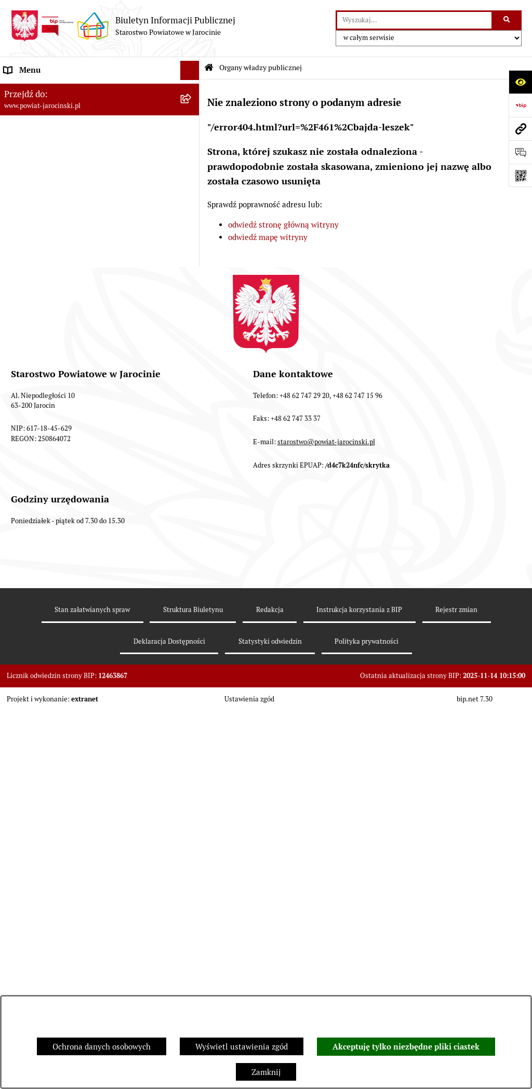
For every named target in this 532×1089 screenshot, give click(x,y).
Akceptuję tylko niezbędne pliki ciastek (406, 1047)
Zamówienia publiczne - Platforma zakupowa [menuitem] (83, 369)
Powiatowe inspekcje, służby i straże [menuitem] (68, 252)
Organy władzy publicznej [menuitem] (49, 90)
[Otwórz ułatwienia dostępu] (520, 82)
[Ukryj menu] (190, 71)
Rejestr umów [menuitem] (28, 420)
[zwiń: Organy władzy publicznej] (191, 90)
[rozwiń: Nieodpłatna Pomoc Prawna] (191, 592)
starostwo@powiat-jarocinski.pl (326, 831)
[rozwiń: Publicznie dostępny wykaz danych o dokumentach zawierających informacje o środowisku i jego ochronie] (191, 517)
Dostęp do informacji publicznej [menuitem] (60, 311)
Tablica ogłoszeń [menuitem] (33, 350)
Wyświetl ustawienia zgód (241, 1047)
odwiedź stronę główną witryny (283, 225)
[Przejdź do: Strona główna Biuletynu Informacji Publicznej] (209, 68)
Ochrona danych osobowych (101, 1047)
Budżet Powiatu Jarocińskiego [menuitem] (57, 272)
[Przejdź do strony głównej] (122, 26)
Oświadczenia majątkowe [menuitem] (49, 439)
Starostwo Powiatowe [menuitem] (42, 213)
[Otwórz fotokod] (520, 175)
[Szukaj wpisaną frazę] (507, 20)
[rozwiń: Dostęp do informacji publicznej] (191, 311)
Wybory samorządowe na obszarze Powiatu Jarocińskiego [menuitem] (79, 566)
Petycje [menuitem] (17, 611)
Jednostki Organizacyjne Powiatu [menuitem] (63, 233)
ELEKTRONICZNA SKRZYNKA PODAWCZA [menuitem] (79, 478)
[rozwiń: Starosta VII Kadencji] (191, 168)
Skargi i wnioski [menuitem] (32, 330)
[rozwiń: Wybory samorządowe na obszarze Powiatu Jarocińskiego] (191, 560)
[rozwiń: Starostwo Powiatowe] (191, 213)
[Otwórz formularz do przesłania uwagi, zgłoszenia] (520, 152)
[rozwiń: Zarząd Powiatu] (191, 142)
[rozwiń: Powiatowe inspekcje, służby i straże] (191, 252)
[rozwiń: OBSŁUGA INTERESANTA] (191, 459)
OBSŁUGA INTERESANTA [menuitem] (48, 459)
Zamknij (266, 1072)
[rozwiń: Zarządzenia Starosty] (191, 194)
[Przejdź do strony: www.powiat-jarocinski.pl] (520, 128)
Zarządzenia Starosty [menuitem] (41, 194)
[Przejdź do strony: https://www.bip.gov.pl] (520, 105)
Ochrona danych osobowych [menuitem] (53, 291)
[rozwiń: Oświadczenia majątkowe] (191, 439)
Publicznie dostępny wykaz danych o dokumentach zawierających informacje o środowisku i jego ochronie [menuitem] (77, 529)
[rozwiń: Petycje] (191, 611)
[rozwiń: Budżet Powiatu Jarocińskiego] (191, 272)
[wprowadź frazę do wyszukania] (414, 20)
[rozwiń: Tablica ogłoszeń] (191, 350)
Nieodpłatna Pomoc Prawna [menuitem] (53, 591)
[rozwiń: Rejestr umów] (191, 420)
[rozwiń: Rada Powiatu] (191, 115)
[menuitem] (100, 116)
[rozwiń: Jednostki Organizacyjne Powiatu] (191, 233)
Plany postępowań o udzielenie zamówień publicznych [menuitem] (78, 395)
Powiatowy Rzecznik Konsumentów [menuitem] (66, 498)
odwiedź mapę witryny (268, 237)
